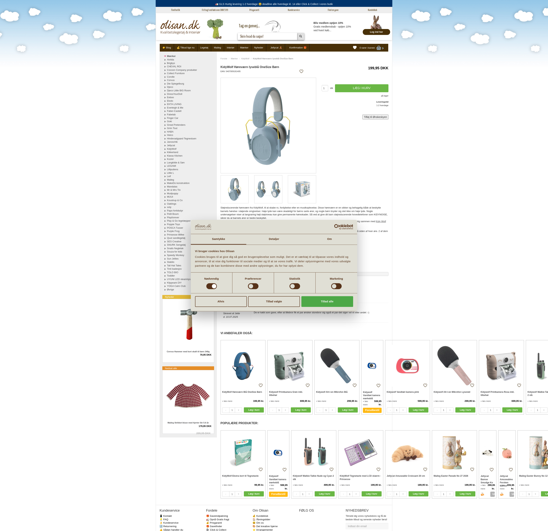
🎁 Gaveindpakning (217, 516)
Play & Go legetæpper (179, 220)
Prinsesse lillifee (175, 234)
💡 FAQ (164, 519)
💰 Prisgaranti (214, 522)
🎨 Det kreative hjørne (265, 526)
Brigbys (171, 63)
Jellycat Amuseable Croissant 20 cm (406, 476)
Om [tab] (329, 239)
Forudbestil (372, 410)
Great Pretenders (176, 124)
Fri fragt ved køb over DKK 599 (215, 10)
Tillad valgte (274, 301)
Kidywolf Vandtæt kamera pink (403, 392)
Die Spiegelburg (175, 83)
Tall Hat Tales (174, 265)
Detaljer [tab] (274, 239)
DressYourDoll (174, 94)
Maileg (217, 47)
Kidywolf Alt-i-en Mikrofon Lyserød (452, 392)
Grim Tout (172, 128)
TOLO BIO (172, 272)
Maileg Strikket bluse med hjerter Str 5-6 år (188, 423)
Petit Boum (173, 214)
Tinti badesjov (174, 268)
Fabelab (171, 114)
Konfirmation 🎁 (298, 47)
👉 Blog (167, 47)
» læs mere (227, 401)
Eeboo (170, 97)
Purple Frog (173, 231)
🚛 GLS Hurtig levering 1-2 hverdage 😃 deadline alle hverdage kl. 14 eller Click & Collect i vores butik (274, 4)
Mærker (244, 47)
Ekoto (170, 100)
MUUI (170, 196)
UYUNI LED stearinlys (179, 279)
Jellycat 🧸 (276, 47)
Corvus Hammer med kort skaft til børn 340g (188, 351)
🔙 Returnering (168, 526)
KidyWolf (245, 58)
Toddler (171, 275)
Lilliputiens (172, 169)
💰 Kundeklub (260, 516)
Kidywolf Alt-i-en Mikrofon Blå (331, 392)
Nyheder (258, 47)
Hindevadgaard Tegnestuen (181, 138)
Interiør (230, 47)
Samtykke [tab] (218, 239)
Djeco (170, 87)
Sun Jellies (173, 258)
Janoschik (172, 141)
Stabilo (170, 262)
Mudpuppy (172, 193)
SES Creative (174, 241)
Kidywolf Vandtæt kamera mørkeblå (371, 395)
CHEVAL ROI (174, 66)
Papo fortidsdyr (175, 210)
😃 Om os (258, 522)
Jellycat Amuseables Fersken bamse (506, 479)
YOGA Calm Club (176, 286)
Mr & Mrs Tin (174, 190)
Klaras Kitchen (174, 155)
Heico (170, 135)
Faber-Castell (174, 111)
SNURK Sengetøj (176, 244)
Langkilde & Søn (176, 162)
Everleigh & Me (175, 107)
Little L (170, 173)
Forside (224, 58)
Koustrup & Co (175, 200)
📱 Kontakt (166, 516)
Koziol (170, 159)
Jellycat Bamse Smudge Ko (487, 479)
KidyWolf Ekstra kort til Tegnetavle (240, 476)
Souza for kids (174, 251)
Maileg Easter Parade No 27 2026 (451, 476)
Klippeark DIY (174, 282)
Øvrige (170, 289)
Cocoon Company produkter (182, 70)
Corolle (171, 76)
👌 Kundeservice (169, 522)
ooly (169, 207)
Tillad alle (327, 301)
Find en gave (333, 10)
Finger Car (172, 118)
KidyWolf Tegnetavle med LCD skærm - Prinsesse (360, 477)
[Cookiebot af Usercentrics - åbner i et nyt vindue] (337, 227)
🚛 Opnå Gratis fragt (217, 519)
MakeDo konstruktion (178, 183)
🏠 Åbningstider (261, 519)
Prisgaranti (254, 10)
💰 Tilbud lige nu (185, 47)
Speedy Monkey (175, 255)
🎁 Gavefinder (214, 526)
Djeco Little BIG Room (179, 90)
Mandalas (172, 186)
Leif (169, 176)
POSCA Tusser (175, 227)
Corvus (171, 80)
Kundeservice (294, 10)
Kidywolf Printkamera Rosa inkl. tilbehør (497, 393)
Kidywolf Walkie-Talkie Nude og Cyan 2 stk (313, 477)
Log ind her (376, 31)
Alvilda (170, 59)
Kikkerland (172, 152)
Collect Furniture (176, 73)
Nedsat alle (171, 368)
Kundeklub (372, 10)
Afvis (220, 301)
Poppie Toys (173, 224)
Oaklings (171, 203)
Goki (169, 121)
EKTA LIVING (174, 104)
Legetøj (204, 47)
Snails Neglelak (175, 248)
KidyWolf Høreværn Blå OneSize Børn (242, 392)
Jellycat (171, 145)
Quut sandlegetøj (176, 238)
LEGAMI (171, 165)
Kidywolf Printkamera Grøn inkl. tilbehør (286, 393)
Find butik (175, 10)
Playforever (173, 217)
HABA (170, 131)
